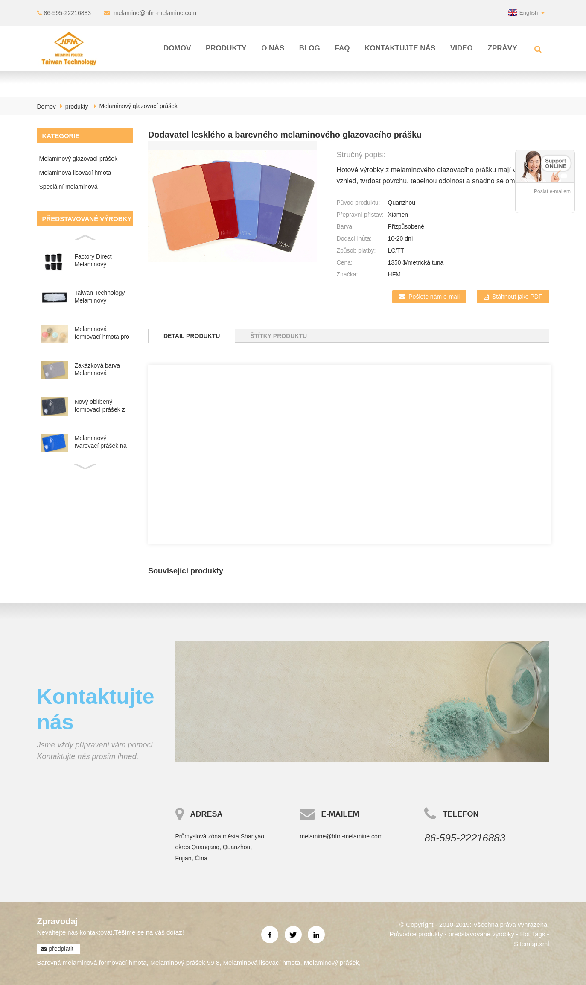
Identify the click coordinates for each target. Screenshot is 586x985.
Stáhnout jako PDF (517, 296)
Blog (309, 48)
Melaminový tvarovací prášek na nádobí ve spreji (101, 442)
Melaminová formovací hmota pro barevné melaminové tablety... (102, 333)
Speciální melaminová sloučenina (68, 188)
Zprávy (502, 48)
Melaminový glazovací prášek (138, 106)
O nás (272, 48)
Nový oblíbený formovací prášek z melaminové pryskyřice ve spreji (100, 405)
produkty (226, 48)
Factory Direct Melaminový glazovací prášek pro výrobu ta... (97, 260)
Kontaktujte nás (399, 48)
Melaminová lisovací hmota (75, 172)
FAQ (342, 48)
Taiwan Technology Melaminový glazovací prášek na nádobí (101, 296)
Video (461, 48)
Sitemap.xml (531, 943)
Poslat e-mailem (552, 191)
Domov (177, 48)
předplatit (61, 948)
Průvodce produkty (416, 934)
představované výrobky (481, 934)
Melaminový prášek (331, 962)
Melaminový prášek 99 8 (185, 962)
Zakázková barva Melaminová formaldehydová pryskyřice (97, 369)
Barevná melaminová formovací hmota (92, 962)
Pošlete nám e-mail (434, 296)
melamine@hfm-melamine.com (155, 12)
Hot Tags (532, 934)
